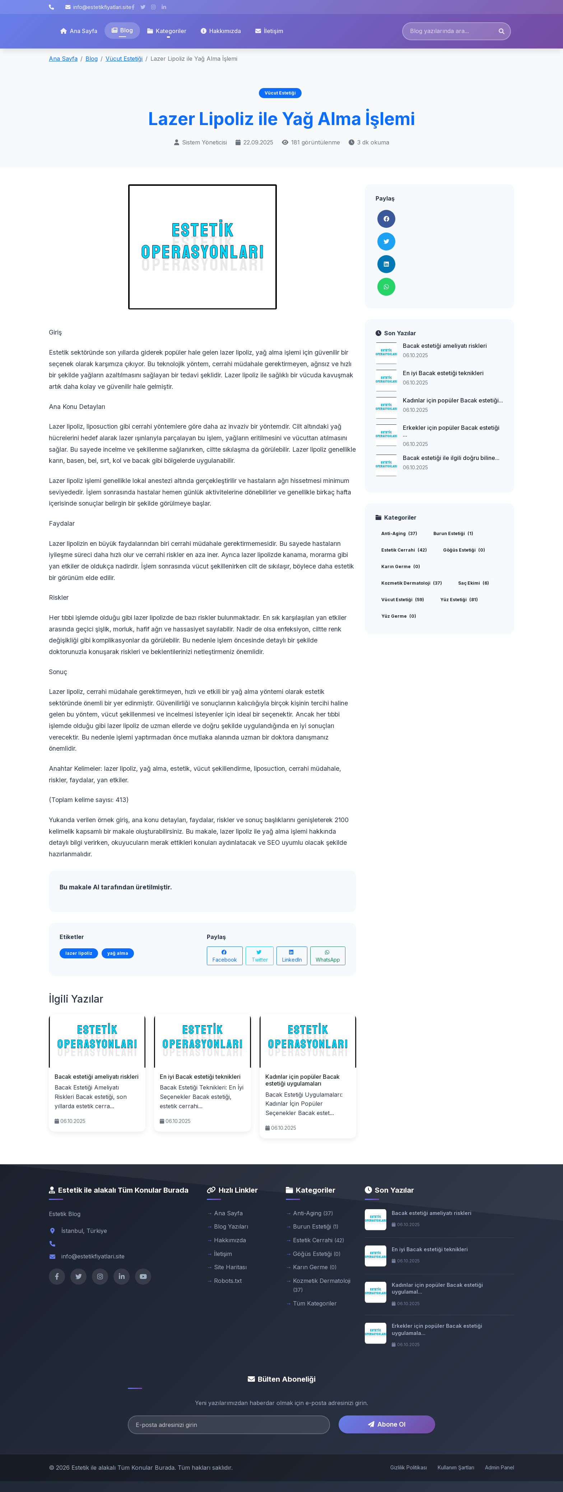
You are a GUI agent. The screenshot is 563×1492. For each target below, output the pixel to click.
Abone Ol (386, 1424)
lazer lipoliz (78, 953)
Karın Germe (400, 566)
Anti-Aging (399, 533)
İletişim (269, 30)
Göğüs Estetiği (464, 550)
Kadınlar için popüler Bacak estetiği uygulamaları (302, 1080)
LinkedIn (292, 956)
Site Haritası (230, 1267)
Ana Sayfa (78, 30)
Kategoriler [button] (166, 30)
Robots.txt (228, 1280)
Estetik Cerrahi (404, 550)
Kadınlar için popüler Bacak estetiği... (453, 400)
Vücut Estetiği (124, 58)
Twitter (260, 956)
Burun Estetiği (453, 533)
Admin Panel (499, 1467)
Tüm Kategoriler (315, 1303)
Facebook (225, 956)
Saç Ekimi (473, 583)
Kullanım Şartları (456, 1467)
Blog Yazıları (231, 1226)
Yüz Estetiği (459, 599)
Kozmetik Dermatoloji (411, 583)
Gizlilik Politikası (408, 1467)
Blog (122, 30)
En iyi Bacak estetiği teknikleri (200, 1076)
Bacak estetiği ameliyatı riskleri (97, 1076)
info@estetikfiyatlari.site (98, 7)
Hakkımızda (221, 30)
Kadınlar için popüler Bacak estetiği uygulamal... (437, 1288)
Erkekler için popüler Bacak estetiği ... (451, 431)
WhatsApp (328, 956)
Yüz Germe (398, 616)
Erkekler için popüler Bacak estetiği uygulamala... (437, 1329)
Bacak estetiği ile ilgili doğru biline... (451, 457)
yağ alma (117, 953)
